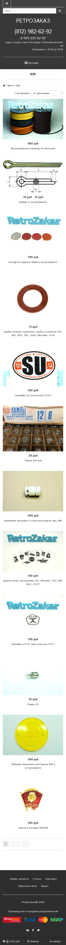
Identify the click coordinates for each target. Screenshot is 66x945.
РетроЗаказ (33, 21)
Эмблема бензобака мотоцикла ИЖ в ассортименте (33, 766)
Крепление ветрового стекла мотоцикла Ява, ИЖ (33, 521)
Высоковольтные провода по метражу (33, 148)
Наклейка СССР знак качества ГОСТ (33, 644)
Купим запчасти (19, 879)
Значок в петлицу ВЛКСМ (33, 828)
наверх (55, 941)
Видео (44, 886)
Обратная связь (27, 886)
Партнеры (50, 879)
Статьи (36, 879)
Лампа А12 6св (33, 460)
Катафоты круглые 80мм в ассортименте (33, 262)
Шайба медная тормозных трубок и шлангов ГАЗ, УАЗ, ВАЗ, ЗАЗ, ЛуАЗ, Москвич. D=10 (33, 333)
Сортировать (22, 93)
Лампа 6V (33, 704)
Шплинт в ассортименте (33, 202)
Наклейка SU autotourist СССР (33, 395)
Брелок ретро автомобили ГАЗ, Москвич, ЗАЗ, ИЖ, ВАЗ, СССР (33, 582)
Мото (11, 85)
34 (26, 844)
